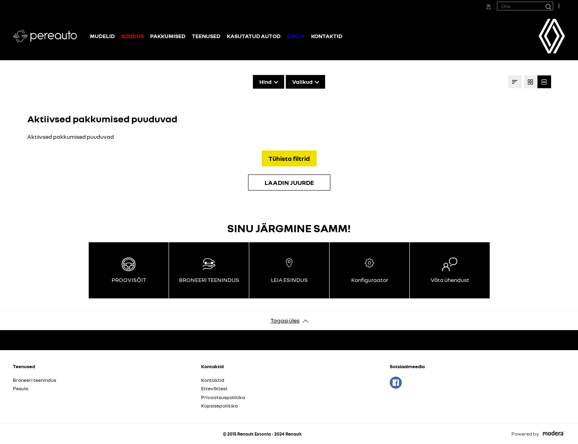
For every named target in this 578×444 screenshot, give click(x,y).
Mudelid (102, 35)
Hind (265, 81)
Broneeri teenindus (34, 380)
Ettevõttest (214, 388)
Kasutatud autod (254, 35)
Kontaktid (326, 35)
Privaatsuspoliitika (223, 397)
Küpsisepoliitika (219, 406)
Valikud (302, 81)
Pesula (20, 388)
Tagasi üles (285, 320)
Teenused (206, 35)
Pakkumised (167, 35)
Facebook (396, 383)
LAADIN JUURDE (289, 182)
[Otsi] (548, 6)
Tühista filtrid (289, 158)
